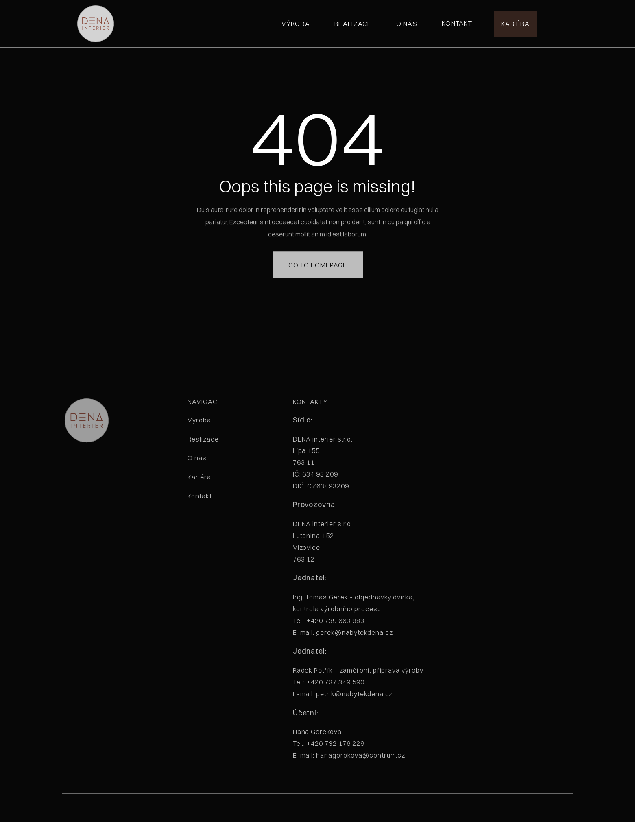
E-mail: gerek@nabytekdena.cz (343, 632)
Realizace (353, 24)
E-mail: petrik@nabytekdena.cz (343, 694)
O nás (406, 24)
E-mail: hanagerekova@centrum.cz (349, 755)
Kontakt (457, 23)
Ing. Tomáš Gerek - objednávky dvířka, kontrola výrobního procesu (354, 614)
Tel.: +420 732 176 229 (328, 743)
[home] (95, 23)
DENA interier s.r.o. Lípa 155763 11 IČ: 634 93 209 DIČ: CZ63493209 (334, 462)
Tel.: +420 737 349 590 (328, 682)
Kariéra (515, 24)
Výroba (295, 24)
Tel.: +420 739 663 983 (328, 620)
